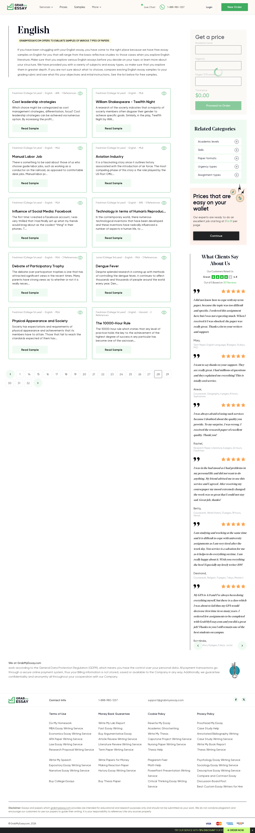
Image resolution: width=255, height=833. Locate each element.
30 (9, 383)
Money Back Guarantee (114, 713)
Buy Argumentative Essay (115, 733)
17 (57, 374)
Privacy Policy (205, 713)
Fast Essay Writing (110, 728)
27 (148, 374)
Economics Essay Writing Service (70, 733)
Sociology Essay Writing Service (217, 765)
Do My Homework (60, 723)
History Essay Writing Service (117, 770)
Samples (79, 7)
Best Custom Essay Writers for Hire (220, 786)
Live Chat (149, 7)
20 (84, 374)
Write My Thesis (158, 733)
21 (93, 374)
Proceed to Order (218, 105)
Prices (63, 7)
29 (167, 374)
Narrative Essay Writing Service (69, 770)
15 (38, 374)
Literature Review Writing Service (120, 744)
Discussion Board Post (211, 781)
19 (75, 374)
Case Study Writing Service (215, 739)
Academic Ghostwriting (163, 728)
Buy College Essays (61, 781)
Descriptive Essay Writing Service (218, 770)
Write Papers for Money (113, 760)
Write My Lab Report (111, 723)
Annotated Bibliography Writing (217, 733)
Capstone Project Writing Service (170, 739)
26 (139, 374)
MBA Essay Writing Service (66, 728)
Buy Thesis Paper (109, 781)
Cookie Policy (156, 713)
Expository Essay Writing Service (70, 765)
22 (102, 374)
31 (19, 383)
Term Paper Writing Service (116, 749)
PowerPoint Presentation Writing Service (169, 773)
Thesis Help (155, 749)
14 (29, 374)
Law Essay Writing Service (66, 744)
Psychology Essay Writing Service (218, 760)
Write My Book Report (211, 744)
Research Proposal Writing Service (71, 749)
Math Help (154, 765)
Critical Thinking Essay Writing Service (167, 783)
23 (112, 374)
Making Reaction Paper (113, 765)
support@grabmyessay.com (166, 700)
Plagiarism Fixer (158, 760)
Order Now (237, 830)
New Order (235, 7)
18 (66, 374)
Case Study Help (208, 728)
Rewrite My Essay (159, 723)
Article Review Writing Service (117, 739)
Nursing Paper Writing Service (167, 744)
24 (121, 374)
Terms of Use (57, 713)
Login (209, 7)
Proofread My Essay (210, 723)
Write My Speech (60, 760)
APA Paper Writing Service (66, 739)
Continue (216, 235)
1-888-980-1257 (176, 7)
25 (130, 374)
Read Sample (30, 128)
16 (48, 374)
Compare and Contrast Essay (216, 776)
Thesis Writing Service (211, 749)
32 (28, 383)
